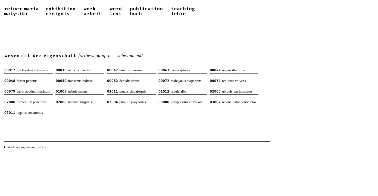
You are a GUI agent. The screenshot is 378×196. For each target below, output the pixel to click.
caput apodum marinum (27, 91)
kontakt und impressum (19, 147)
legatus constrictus (23, 113)
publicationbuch (146, 11)
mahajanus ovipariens (179, 81)
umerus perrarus (124, 70)
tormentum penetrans (25, 102)
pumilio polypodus (126, 102)
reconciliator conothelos (233, 102)
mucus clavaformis (126, 91)
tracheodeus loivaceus (26, 70)
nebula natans (71, 91)
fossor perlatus (20, 81)
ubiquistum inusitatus (231, 91)
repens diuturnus (228, 70)
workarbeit (93, 11)
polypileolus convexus (180, 102)
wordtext (116, 11)
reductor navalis (73, 70)
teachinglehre (183, 11)
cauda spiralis (174, 70)
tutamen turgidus (74, 102)
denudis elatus (123, 81)
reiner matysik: (21, 11)
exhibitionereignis (61, 11)
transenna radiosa (74, 81)
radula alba (172, 91)
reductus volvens (228, 81)
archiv (42, 147)
